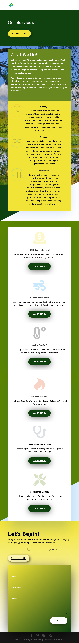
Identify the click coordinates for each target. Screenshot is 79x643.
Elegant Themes (33, 639)
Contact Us (18, 558)
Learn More (39, 266)
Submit (58, 620)
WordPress (59, 639)
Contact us (19, 33)
